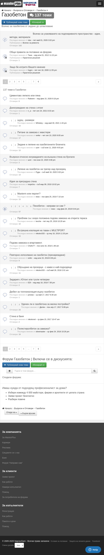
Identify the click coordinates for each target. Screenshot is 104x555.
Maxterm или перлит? (28, 193)
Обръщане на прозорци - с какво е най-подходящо (44, 267)
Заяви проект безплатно (21, 396)
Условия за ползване (59, 541)
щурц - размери (25, 120)
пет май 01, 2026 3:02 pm (44, 40)
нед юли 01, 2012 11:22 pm (45, 55)
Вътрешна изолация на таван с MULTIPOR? (41, 230)
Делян (42, 307)
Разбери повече (16, 399)
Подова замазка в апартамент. (26, 243)
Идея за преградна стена (23, 181)
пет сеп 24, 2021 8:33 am (43, 111)
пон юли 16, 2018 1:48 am (48, 246)
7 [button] (33, 82)
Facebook (96, 541)
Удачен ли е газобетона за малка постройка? (45, 304)
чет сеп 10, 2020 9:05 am (53, 135)
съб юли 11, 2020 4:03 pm (52, 147)
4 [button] (19, 82)
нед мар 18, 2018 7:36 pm (44, 282)
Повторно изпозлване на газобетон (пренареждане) (37, 255)
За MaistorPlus (9, 437)
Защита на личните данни (79, 541)
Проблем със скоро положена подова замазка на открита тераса (52, 218)
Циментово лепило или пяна (25, 95)
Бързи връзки (28, 413)
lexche (38, 221)
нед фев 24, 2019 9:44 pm (68, 209)
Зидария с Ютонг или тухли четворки (30, 279)
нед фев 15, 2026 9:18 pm (48, 99)
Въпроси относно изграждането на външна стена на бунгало (42, 157)
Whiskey (39, 123)
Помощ (5, 492)
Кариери (6, 442)
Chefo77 (31, 246)
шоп (37, 147)
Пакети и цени (8, 521)
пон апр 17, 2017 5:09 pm (58, 307)
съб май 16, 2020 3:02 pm (53, 172)
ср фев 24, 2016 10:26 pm (58, 331)
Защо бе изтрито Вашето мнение (27, 67)
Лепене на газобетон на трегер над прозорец (41, 169)
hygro (30, 70)
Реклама (6, 447)
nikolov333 (40, 233)
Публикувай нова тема (15, 22)
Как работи (7, 482)
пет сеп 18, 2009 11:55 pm (46, 70)
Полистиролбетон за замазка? (33, 328)
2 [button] (9, 82)
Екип (4, 458)
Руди (38, 172)
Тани (30, 55)
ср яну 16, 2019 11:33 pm (57, 233)
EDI (29, 282)
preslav (31, 295)
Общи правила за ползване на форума (30, 52)
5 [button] (23, 82)
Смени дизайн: (8, 545)
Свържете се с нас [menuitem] (11, 453)
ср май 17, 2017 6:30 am (46, 295)
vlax (29, 40)
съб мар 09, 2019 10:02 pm (48, 184)
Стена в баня (17, 316)
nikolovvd (31, 319)
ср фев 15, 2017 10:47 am (49, 319)
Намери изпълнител (11, 487)
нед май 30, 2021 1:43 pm (56, 123)
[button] (98, 81)
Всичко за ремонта (31, 43)
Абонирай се (38, 22)
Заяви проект (8, 477)
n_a (29, 111)
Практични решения (31, 58)
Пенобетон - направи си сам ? (49, 206)
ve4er (38, 135)
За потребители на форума (15, 497)
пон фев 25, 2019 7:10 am (53, 197)
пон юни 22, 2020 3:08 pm (44, 160)
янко (38, 197)
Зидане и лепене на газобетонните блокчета (41, 144)
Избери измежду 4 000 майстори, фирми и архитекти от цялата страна (46, 392)
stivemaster (40, 331)
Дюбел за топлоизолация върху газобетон (32, 292)
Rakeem (31, 99)
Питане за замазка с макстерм (33, 132)
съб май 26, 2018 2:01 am (58, 270)
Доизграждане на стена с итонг (26, 108)
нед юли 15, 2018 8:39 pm (45, 258)
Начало (6, 10)
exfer (30, 258)
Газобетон (42, 10)
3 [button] (14, 82)
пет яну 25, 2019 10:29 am (54, 221)
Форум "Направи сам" (12, 463)
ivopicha (31, 184)
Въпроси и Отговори (23, 10)
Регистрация (8, 511)
